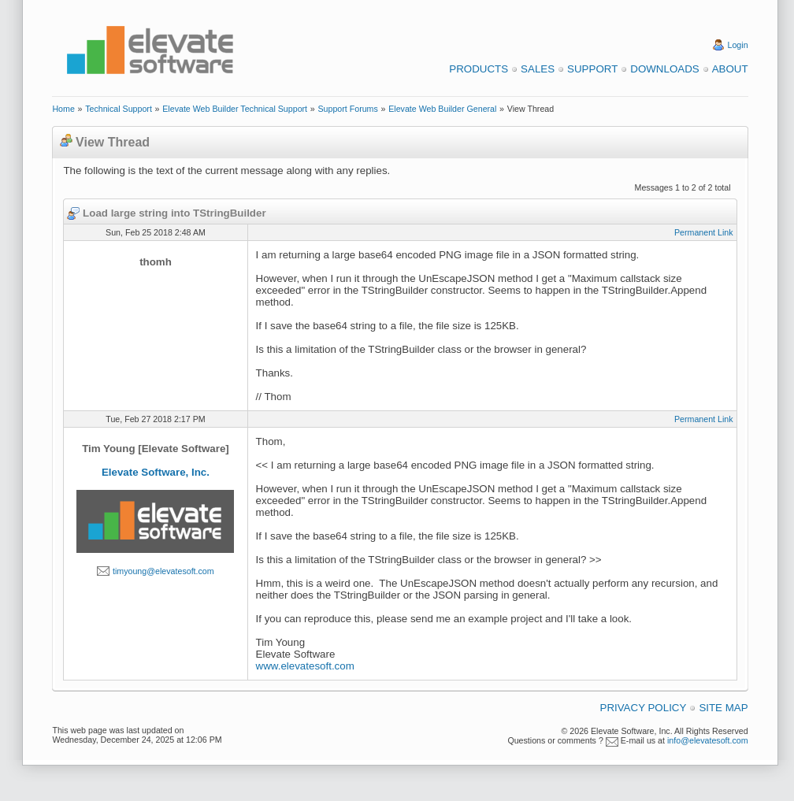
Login (738, 45)
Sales (538, 69)
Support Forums (347, 108)
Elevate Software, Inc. (156, 472)
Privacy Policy (643, 708)
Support (592, 69)
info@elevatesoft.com (707, 740)
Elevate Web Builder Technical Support (234, 108)
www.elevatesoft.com (305, 666)
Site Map (723, 708)
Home (63, 108)
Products (478, 69)
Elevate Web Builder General (442, 108)
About (730, 69)
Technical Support (118, 108)
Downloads (664, 69)
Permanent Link (703, 232)
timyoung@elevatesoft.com (163, 571)
